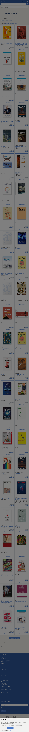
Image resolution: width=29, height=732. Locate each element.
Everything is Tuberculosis (20, 348)
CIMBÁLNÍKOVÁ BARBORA (5, 200)
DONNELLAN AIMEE (4, 628)
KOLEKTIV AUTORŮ (18, 175)
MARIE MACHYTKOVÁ (4, 325)
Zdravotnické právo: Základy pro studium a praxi (7, 69)
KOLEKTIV (9, 71)
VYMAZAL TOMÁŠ (25, 501)
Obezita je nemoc (4, 323)
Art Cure (2, 473)
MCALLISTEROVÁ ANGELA (5, 350)
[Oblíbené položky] (25, 1)
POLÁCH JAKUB (3, 603)
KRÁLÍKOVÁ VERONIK (4, 71)
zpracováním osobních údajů (11, 707)
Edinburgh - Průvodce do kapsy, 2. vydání (7, 576)
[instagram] (5, 699)
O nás (2, 666)
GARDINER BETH (3, 375)
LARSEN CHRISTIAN (4, 552)
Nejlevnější (12, 23)
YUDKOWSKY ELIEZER (4, 527)
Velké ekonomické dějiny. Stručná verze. (21, 147)
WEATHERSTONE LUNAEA (5, 147)
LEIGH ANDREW (17, 148)
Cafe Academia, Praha (5, 693)
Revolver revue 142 (4, 248)
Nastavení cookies (4, 661)
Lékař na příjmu (18, 575)
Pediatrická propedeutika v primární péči (20, 628)
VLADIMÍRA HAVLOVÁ (18, 300)
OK (10, 728)
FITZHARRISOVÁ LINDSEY (19, 45)
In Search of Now (4, 399)
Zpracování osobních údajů (5, 660)
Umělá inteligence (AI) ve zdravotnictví (19, 173)
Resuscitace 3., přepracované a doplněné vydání (21, 499)
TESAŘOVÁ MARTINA (18, 375)
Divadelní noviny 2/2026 (5, 448)
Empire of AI (17, 121)
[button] (23, 1)
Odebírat (3, 710)
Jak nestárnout (18, 248)
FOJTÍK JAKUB (3, 173)
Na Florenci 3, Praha (4, 692)
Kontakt (2, 673)
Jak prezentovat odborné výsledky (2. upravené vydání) (7, 274)
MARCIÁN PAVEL (24, 500)
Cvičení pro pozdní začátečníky (20, 601)
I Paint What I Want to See (5, 498)
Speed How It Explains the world (6, 43)
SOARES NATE (10, 527)
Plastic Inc (3, 374)
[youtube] (8, 699)
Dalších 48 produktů (15, 638)
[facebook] (2, 699)
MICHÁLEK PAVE (17, 502)
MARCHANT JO (3, 400)
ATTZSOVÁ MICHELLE (18, 96)
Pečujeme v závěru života (19, 374)
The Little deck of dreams (20, 198)
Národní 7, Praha (4, 690)
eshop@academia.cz (5, 681)
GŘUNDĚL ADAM (22, 174)
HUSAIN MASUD (3, 425)
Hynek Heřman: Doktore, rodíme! (7, 121)
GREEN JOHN (17, 274)
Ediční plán (3, 668)
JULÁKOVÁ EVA (3, 275)
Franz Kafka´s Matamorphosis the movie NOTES (21, 324)
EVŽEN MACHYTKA (10, 325)
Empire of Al (17, 473)
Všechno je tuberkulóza (19, 273)
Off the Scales (3, 627)
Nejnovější (7, 23)
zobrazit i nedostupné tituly (7, 20)
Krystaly (2, 298)
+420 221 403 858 (4, 680)
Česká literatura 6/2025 (19, 423)
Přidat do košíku (7, 49)
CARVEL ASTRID (3, 300)
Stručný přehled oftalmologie (20, 94)
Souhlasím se (8, 707)
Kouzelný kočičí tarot (4, 146)
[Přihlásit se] (20, 1)
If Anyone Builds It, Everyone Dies (7, 526)
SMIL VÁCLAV (3, 44)
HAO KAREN (17, 122)
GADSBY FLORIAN (18, 527)
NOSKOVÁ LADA (17, 400)
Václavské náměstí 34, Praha (6, 689)
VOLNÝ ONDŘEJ (17, 174)
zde (10, 730)
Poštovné (2, 657)
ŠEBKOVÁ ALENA (17, 629)
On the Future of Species (19, 448)
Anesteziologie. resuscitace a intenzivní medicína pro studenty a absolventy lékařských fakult (7, 95)
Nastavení (4, 728)
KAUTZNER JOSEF (18, 71)
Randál (2, 223)
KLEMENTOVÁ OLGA (18, 500)
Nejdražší (15, 23)
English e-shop (3, 670)
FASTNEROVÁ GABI (18, 602)
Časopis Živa (3, 669)
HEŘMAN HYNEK (9, 122)
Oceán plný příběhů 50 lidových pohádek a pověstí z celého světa (7, 349)
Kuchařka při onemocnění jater (21, 299)
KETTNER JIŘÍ (23, 71)
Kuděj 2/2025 (17, 223)
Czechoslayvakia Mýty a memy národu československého (6, 602)
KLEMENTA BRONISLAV (18, 501)
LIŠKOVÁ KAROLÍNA (4, 122)
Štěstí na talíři (17, 399)
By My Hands (17, 526)
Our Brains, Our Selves (5, 423)
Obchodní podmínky (4, 658)
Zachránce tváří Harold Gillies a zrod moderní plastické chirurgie (21, 44)
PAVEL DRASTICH (25, 300)
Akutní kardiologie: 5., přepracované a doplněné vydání (21, 69)
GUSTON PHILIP (3, 499)
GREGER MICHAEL (18, 249)
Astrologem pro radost (5, 198)
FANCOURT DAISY (3, 474)
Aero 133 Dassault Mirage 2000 (6, 172)
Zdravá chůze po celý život (5, 550)
